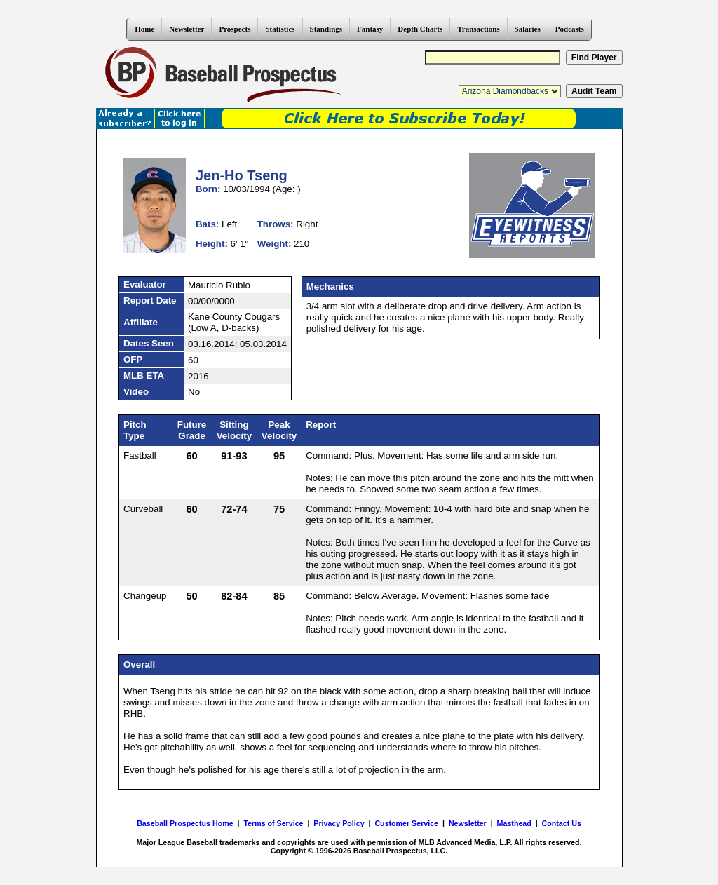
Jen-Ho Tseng (241, 175)
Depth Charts (420, 29)
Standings (326, 29)
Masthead (514, 823)
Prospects (234, 29)
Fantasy (370, 29)
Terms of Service (273, 823)
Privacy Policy (338, 823)
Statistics (279, 29)
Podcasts (569, 29)
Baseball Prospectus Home (185, 823)
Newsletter (186, 29)
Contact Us (561, 823)
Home (144, 29)
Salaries (528, 29)
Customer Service (406, 823)
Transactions (478, 29)
